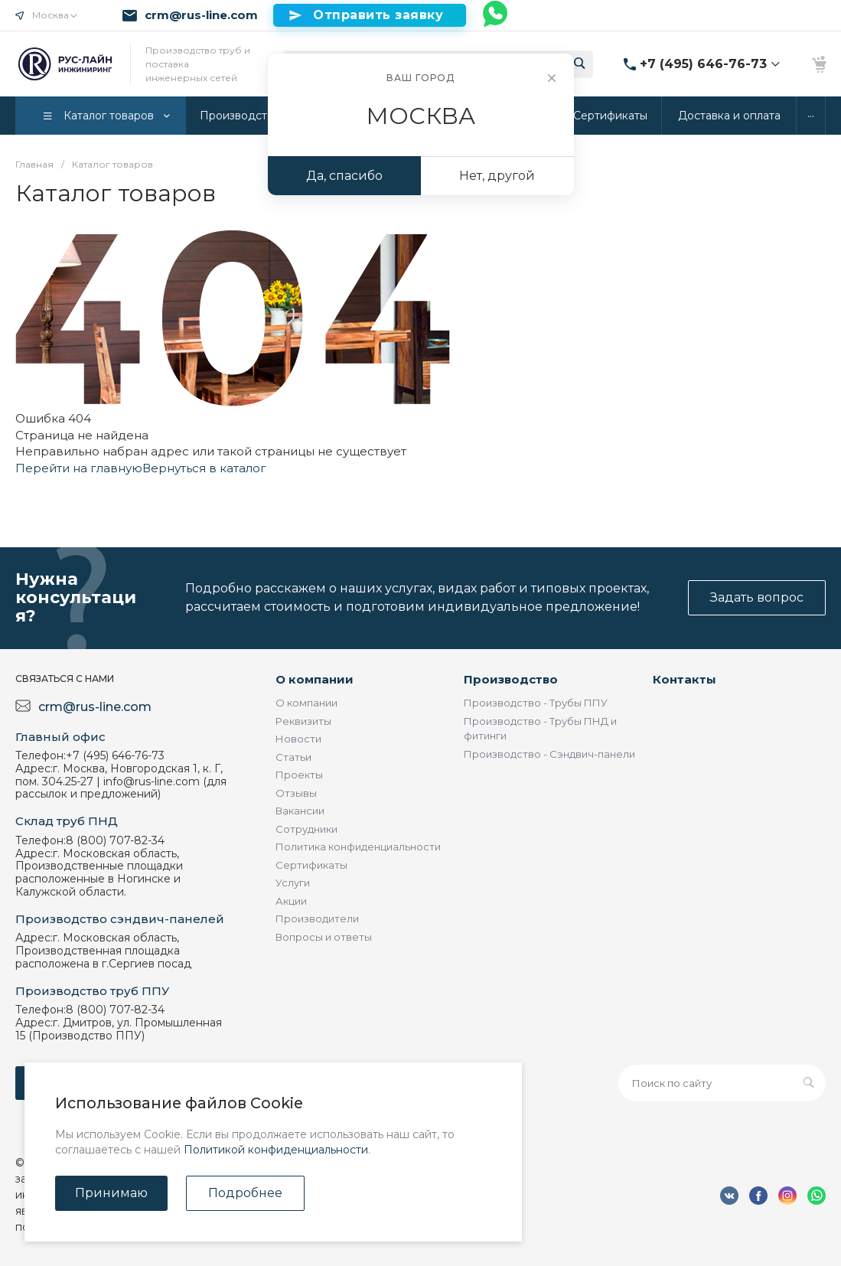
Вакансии (299, 810)
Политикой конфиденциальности (276, 1150)
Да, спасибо (344, 175)
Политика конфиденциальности (358, 846)
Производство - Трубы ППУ (536, 703)
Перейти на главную (78, 468)
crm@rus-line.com (201, 15)
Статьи (293, 757)
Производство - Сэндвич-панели (549, 754)
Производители (317, 918)
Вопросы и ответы (323, 937)
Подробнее (245, 1193)
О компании (314, 679)
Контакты (684, 679)
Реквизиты (303, 721)
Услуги (292, 882)
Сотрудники (306, 829)
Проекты (299, 774)
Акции (291, 901)
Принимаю (111, 1193)
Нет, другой (497, 175)
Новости (298, 739)
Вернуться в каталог (204, 468)
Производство (511, 679)
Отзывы (296, 793)
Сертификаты (311, 865)
